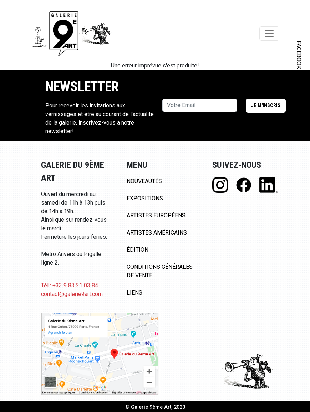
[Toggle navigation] (269, 33)
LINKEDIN (298, 127)
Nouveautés (144, 181)
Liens (134, 292)
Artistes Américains (157, 232)
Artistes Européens (156, 215)
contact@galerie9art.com (72, 294)
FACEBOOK (298, 55)
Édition (137, 249)
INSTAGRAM (298, 91)
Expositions (145, 198)
